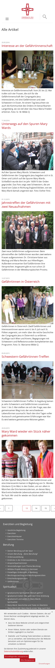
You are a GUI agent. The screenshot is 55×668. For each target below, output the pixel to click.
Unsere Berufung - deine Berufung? (22, 554)
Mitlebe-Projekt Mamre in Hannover (22, 569)
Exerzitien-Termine (15, 539)
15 (46, 508)
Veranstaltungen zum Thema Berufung (23, 566)
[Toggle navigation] (7, 18)
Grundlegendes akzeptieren (16, 656)
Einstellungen (44, 664)
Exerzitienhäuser (14, 536)
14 (36, 508)
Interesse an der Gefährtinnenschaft (27, 46)
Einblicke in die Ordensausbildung (22, 560)
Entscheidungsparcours (17, 578)
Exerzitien (11, 533)
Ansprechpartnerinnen (17, 563)
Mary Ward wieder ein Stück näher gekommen (26, 433)
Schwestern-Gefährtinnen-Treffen (25, 356)
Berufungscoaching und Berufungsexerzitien (26, 575)
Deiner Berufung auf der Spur (20, 551)
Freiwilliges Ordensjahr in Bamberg (22, 572)
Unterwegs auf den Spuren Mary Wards (24, 126)
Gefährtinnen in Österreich (21, 281)
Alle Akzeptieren (27, 660)
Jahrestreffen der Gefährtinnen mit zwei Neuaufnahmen (26, 204)
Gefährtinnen (13, 581)
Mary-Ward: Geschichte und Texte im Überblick (27, 605)
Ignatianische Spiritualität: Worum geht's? (25, 593)
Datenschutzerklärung (13, 651)
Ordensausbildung (15, 557)
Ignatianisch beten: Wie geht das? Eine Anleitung (28, 596)
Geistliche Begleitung (16, 530)
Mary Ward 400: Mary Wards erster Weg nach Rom (28, 608)
